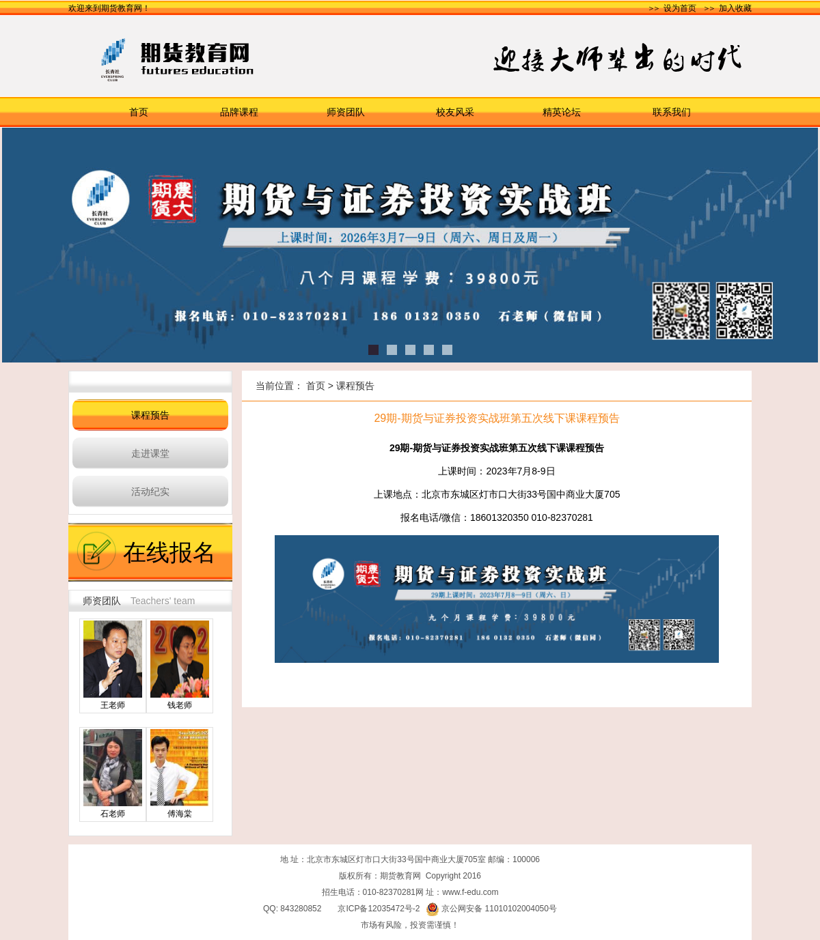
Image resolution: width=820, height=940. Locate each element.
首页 (138, 111)
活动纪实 (150, 491)
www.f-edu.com (470, 892)
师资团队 (346, 111)
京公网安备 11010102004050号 (491, 908)
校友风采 (455, 111)
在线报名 (169, 552)
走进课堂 (150, 453)
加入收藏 (735, 8)
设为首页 (680, 8)
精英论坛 (562, 111)
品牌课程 (239, 111)
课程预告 (150, 415)
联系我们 (672, 111)
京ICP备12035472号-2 (379, 908)
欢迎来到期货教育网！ (109, 8)
